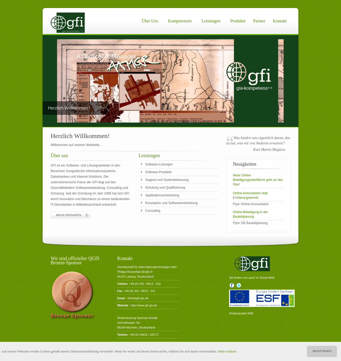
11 (196, 121)
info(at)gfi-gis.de (138, 298)
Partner (259, 21)
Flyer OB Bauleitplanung (250, 223)
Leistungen (210, 21)
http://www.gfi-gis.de (144, 305)
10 (192, 121)
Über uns (150, 21)
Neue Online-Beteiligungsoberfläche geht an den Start (258, 179)
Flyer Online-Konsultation (251, 204)
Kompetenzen (180, 21)
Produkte (238, 21)
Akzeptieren (322, 351)
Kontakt (280, 21)
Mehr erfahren (227, 351)
